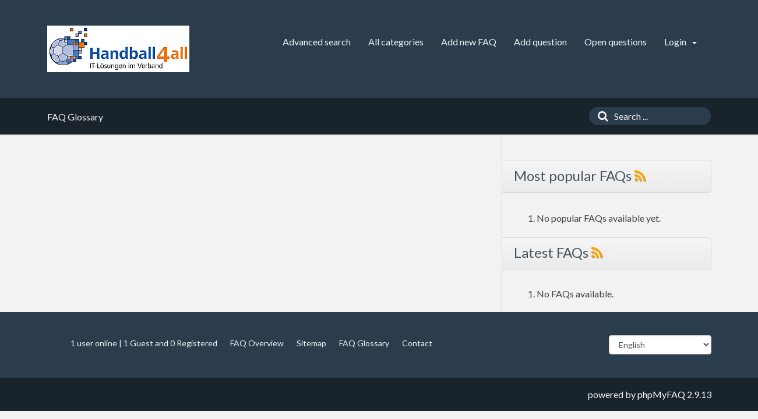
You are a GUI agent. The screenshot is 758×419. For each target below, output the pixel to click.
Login (680, 41)
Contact (417, 343)
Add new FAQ (468, 41)
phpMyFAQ (661, 394)
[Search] (600, 116)
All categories (396, 41)
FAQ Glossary (364, 343)
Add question (540, 41)
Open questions (615, 41)
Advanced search (317, 41)
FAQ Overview (257, 343)
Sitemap (311, 343)
